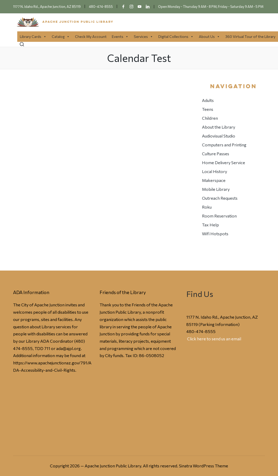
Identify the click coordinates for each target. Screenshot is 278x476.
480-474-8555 (201, 331)
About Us (209, 36)
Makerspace (213, 180)
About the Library (218, 126)
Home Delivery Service (223, 162)
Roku (207, 206)
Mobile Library (216, 189)
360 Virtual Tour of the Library (250, 36)
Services (143, 36)
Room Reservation (219, 215)
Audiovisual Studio (218, 135)
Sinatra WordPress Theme (203, 465)
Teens (207, 109)
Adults (208, 100)
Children (210, 118)
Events (120, 36)
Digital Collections (176, 36)
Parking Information (219, 324)
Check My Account (91, 36)
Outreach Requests (220, 198)
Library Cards (33, 36)
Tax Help (210, 224)
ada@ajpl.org (68, 348)
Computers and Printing (224, 144)
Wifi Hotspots (215, 233)
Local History (214, 171)
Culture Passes (215, 153)
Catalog (61, 36)
